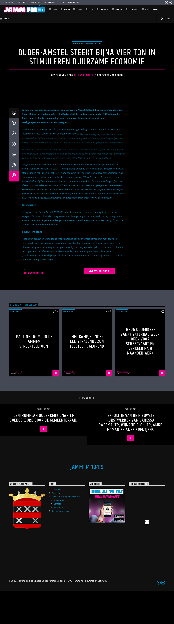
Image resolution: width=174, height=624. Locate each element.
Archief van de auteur (99, 304)
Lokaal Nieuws (93, 60)
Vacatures (58, 540)
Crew (91, 9)
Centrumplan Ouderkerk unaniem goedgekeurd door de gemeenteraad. (43, 451)
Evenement (133, 9)
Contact (57, 536)
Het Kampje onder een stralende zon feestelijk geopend (87, 374)
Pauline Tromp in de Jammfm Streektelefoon (34, 374)
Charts (6, 18)
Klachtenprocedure (70, 2)
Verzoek (118, 9)
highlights (78, 60)
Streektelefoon (152, 9)
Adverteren (59, 533)
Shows (79, 9)
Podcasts (22, 2)
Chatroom (104, 9)
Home (54, 9)
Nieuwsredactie (84, 91)
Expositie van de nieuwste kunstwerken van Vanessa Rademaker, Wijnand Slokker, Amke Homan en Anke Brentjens (130, 455)
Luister (165, 18)
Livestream (8, 2)
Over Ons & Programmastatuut (43, 2)
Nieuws (67, 9)
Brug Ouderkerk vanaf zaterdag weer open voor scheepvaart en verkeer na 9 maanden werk (140, 374)
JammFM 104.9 (87, 500)
